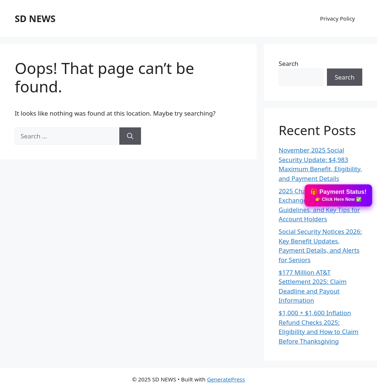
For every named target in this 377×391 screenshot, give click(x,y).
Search (289, 63)
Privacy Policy (337, 18)
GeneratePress (226, 379)
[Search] (130, 136)
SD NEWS (35, 18)
